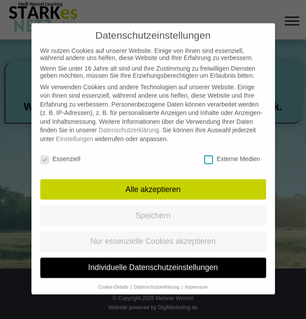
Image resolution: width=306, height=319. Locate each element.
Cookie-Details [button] (114, 278)
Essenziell (60, 150)
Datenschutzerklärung (129, 121)
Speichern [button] (153, 206)
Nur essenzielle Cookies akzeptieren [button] (153, 233)
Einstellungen (74, 130)
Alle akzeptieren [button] (153, 180)
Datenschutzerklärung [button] (157, 278)
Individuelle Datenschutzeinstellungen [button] (153, 259)
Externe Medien (232, 150)
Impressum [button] (196, 278)
